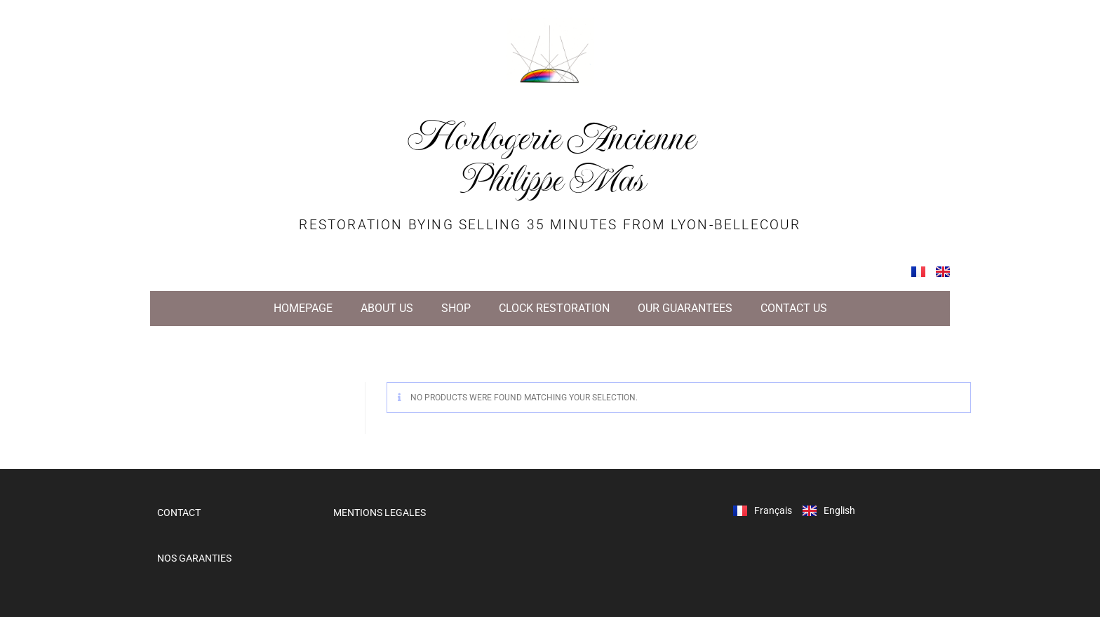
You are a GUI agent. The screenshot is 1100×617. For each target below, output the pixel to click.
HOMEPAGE (303, 308)
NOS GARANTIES (194, 558)
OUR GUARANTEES (685, 308)
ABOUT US (387, 308)
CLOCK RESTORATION (554, 308)
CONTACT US (793, 308)
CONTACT (179, 512)
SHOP (456, 308)
